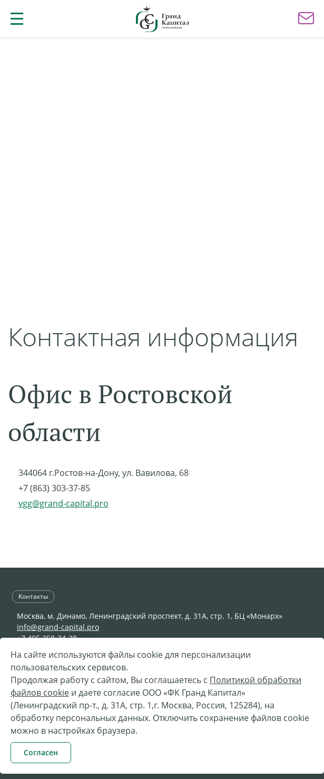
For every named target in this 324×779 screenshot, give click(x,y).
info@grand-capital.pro (58, 627)
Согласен (41, 752)
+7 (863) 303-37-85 (54, 488)
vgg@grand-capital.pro (63, 503)
